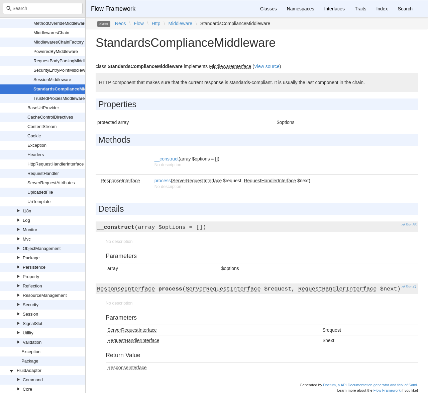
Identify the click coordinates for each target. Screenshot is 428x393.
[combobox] (43, 8)
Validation (32, 342)
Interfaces (334, 8)
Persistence (34, 267)
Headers (35, 154)
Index (382, 8)
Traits (360, 8)
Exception (36, 145)
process (162, 180)
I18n (27, 210)
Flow (139, 23)
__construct (166, 158)
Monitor (30, 229)
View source (267, 66)
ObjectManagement (42, 248)
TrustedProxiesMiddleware (59, 98)
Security (30, 304)
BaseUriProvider (43, 107)
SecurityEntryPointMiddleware (62, 70)
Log (26, 220)
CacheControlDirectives (50, 117)
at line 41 (409, 287)
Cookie (34, 135)
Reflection (32, 285)
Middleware (180, 23)
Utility (28, 332)
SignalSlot (32, 323)
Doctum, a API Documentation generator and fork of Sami (370, 385)
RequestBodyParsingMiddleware (65, 60)
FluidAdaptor (29, 370)
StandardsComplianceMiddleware (68, 88)
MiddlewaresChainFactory (58, 42)
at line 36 (409, 225)
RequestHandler (43, 173)
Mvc (27, 239)
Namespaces (300, 8)
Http (156, 23)
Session (30, 314)
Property (31, 276)
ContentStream (42, 126)
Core (27, 389)
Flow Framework (113, 8)
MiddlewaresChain (51, 32)
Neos (120, 23)
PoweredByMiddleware (55, 51)
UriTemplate (38, 201)
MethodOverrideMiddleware (60, 23)
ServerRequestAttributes (51, 182)
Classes (268, 8)
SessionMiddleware (52, 79)
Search (405, 8)
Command (33, 379)
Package (31, 257)
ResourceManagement (45, 295)
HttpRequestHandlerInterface (55, 164)
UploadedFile (40, 192)
